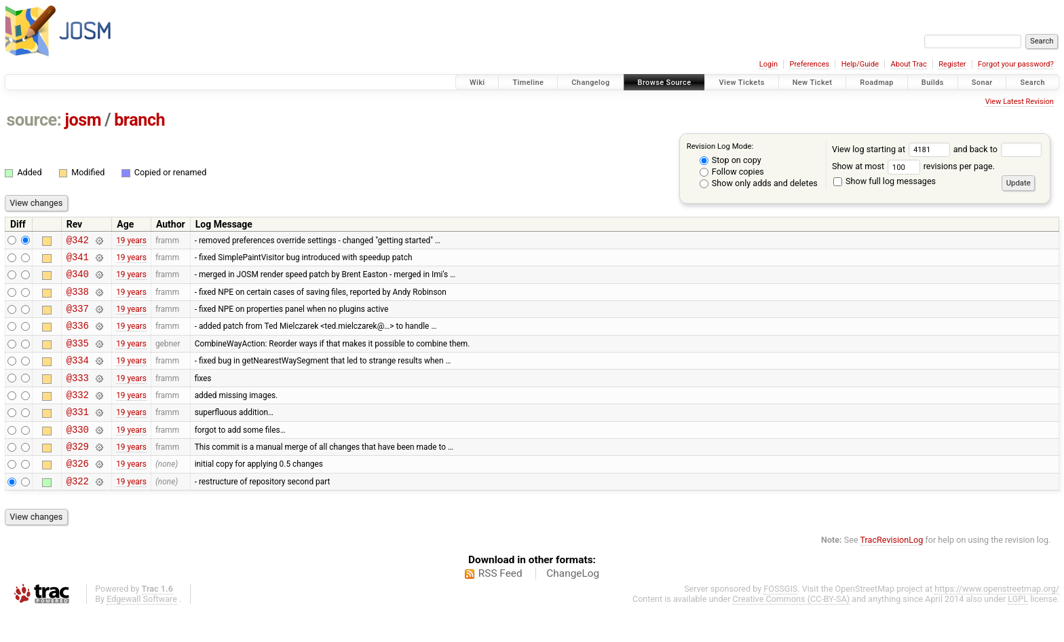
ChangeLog (572, 604)
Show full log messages (884, 181)
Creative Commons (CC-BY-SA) (791, 629)
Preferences (809, 64)
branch (139, 120)
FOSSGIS (780, 619)
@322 (77, 511)
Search (1032, 82)
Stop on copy (730, 160)
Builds (933, 82)
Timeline (528, 82)
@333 (77, 395)
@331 (77, 433)
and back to (997, 149)
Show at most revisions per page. (913, 166)
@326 (77, 491)
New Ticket (813, 82)
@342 (77, 241)
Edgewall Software (142, 629)
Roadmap (877, 82)
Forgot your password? (1016, 64)
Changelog (590, 82)
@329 (77, 472)
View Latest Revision (1019, 101)
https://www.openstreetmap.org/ (996, 619)
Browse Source (664, 82)
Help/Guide (860, 64)
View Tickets (741, 82)
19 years (131, 241)
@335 (77, 357)
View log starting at (892, 149)
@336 (77, 337)
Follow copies (732, 171)
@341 (77, 260)
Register (952, 64)
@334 (77, 376)
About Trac (909, 64)
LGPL (1018, 629)
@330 (77, 453)
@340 (77, 279)
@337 (77, 318)
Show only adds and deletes (759, 183)
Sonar (982, 82)
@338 (77, 299)
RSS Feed (500, 604)
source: (34, 120)
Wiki (477, 82)
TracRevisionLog (892, 570)
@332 (77, 414)
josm (82, 120)
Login (768, 64)
